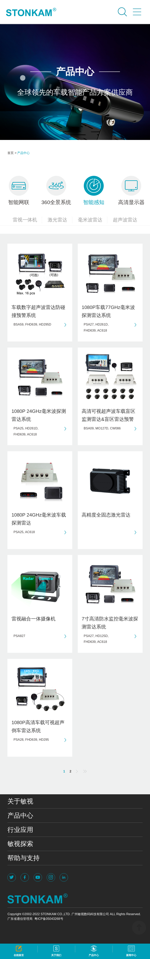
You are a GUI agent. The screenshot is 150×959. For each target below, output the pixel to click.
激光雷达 (60, 220)
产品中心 (23, 153)
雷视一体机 (27, 220)
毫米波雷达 (92, 220)
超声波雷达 (125, 219)
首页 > (11, 153)
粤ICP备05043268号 (48, 918)
